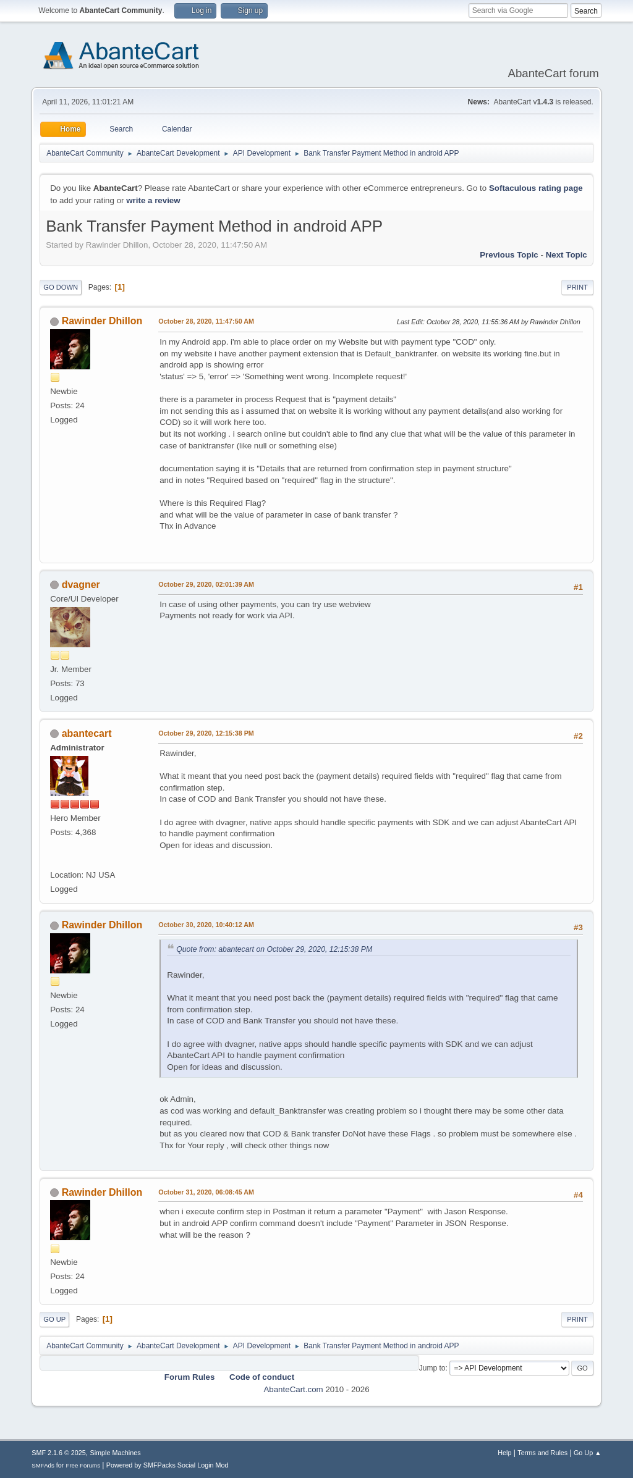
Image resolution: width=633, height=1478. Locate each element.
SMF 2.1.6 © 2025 (59, 1452)
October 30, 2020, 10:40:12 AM (206, 924)
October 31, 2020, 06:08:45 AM (206, 1192)
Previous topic (509, 254)
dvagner (81, 584)
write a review (153, 200)
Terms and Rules (542, 1452)
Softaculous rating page (536, 188)
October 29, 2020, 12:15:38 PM (206, 733)
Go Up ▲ (587, 1452)
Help (504, 1452)
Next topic (566, 254)
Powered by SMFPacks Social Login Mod (167, 1465)
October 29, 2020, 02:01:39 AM (206, 584)
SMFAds (43, 1465)
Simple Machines (115, 1452)
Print (577, 287)
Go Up (54, 1319)
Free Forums (83, 1465)
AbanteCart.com (293, 1389)
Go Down (60, 287)
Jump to (432, 1368)
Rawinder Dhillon (102, 321)
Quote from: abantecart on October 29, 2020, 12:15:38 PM (274, 949)
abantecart (87, 733)
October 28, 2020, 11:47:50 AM (206, 321)
